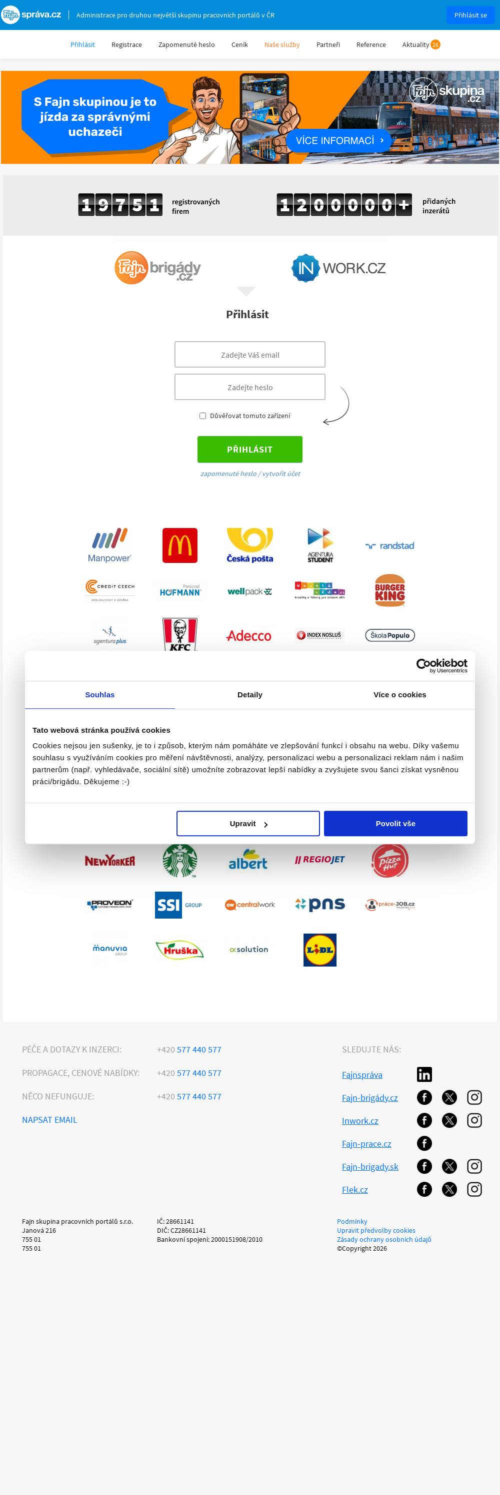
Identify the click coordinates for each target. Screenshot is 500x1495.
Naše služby (282, 44)
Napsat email (50, 1119)
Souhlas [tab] (99, 694)
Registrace (127, 44)
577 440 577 (189, 1049)
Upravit (249, 823)
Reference (371, 44)
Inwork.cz (360, 1120)
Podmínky (352, 1221)
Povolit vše (396, 823)
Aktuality (416, 44)
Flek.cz (355, 1189)
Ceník (240, 44)
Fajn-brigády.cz (370, 1097)
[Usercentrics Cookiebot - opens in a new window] (424, 665)
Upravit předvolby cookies (376, 1230)
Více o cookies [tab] (400, 694)
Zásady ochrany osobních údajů (384, 1239)
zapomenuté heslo (228, 473)
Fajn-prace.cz (367, 1143)
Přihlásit (82, 44)
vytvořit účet (281, 473)
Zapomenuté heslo (186, 44)
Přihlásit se (470, 14)
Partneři (328, 44)
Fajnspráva (362, 1074)
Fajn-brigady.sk (370, 1166)
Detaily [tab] (250, 694)
